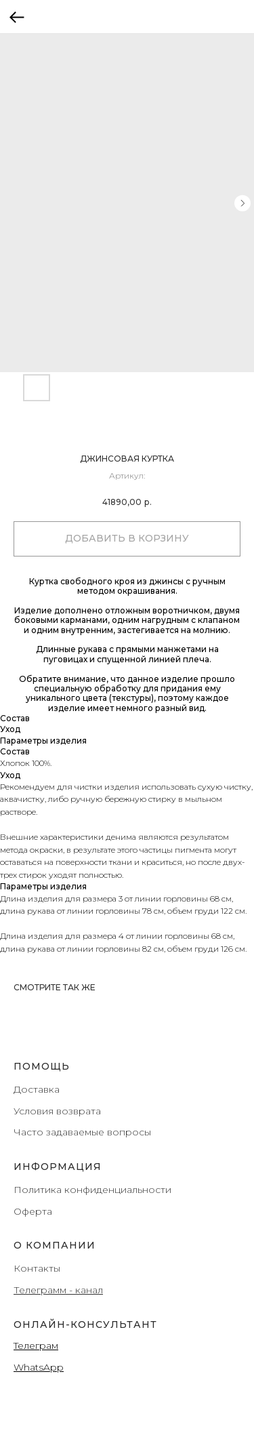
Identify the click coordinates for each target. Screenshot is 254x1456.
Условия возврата (57, 1111)
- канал (84, 1290)
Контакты (37, 1268)
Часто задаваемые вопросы (82, 1132)
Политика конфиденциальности (92, 1190)
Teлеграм (36, 1345)
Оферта (33, 1211)
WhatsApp (39, 1367)
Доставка (37, 1089)
